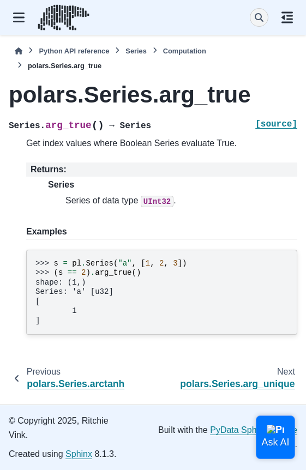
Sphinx (78, 454)
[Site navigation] (19, 17)
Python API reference (74, 51)
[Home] (18, 51)
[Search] (259, 17)
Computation (184, 51)
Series (135, 51)
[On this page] (287, 17)
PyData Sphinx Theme (253, 430)
